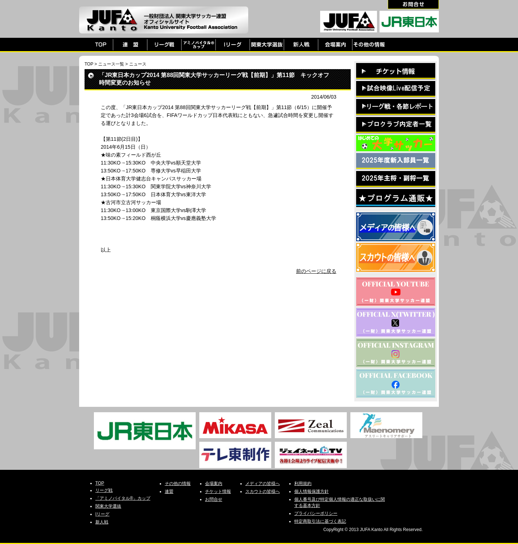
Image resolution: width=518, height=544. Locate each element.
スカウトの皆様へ (262, 491)
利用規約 (303, 483)
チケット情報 (218, 491)
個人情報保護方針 (311, 491)
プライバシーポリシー (315, 513)
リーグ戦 (104, 490)
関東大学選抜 (108, 506)
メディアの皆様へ (262, 483)
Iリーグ (102, 514)
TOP (89, 64)
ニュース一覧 (111, 64)
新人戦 (101, 522)
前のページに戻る (316, 271)
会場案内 (213, 483)
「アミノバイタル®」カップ (122, 498)
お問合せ (213, 499)
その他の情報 (178, 483)
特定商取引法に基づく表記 (320, 521)
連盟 (169, 491)
